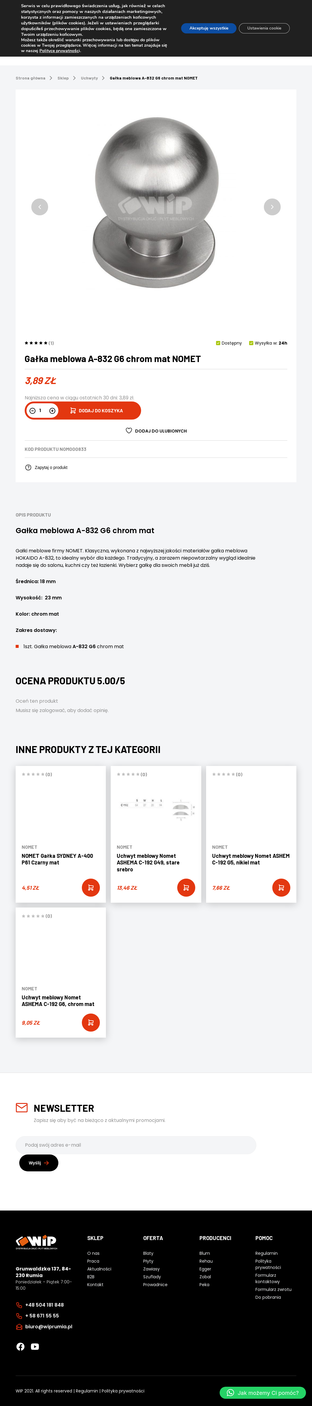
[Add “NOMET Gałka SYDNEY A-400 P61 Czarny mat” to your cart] (91, 888)
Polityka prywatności (123, 1391)
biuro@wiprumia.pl (48, 1326)
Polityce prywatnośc (66, 51)
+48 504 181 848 (44, 1304)
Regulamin (87, 1391)
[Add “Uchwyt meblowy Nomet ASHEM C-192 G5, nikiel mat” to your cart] (281, 888)
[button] (40, 207)
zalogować (52, 710)
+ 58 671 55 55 (42, 1315)
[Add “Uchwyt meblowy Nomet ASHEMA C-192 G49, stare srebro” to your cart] (186, 888)
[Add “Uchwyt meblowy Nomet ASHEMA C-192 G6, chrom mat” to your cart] (91, 1023)
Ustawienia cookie (263, 28)
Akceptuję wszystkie (204, 28)
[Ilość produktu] (42, 410)
